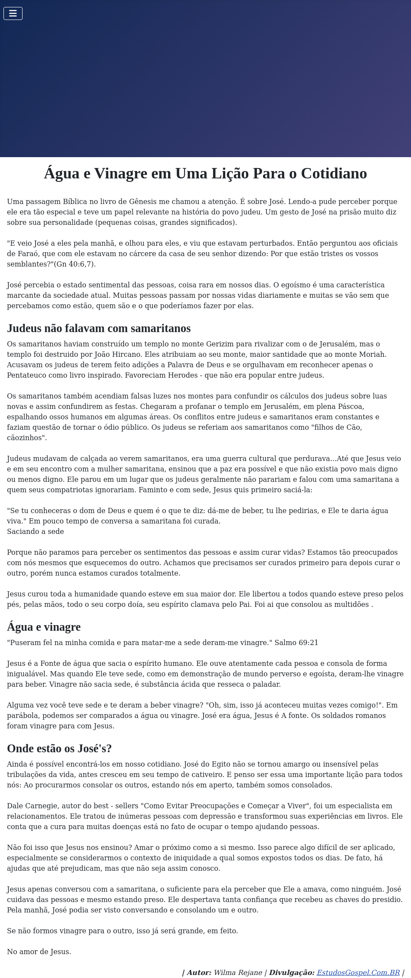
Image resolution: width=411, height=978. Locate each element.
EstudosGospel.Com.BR (357, 972)
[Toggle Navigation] (13, 13)
